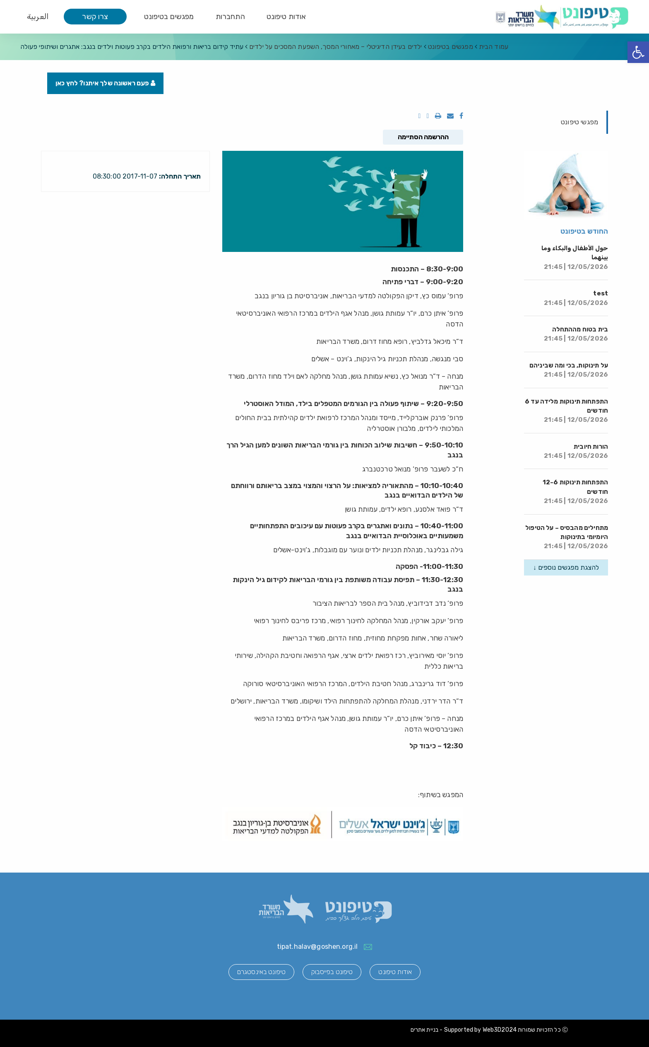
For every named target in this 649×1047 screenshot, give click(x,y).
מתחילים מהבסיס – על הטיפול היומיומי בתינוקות (566, 537)
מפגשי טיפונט (579, 122)
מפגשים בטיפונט (169, 16)
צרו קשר (95, 16)
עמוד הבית (493, 47)
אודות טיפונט (286, 16)
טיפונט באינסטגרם (261, 972)
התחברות (230, 16)
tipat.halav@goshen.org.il (317, 946)
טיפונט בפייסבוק (332, 972)
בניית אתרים (425, 1029)
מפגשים (450, 47)
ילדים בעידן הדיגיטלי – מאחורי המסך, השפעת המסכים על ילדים (335, 47)
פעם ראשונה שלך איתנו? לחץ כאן (105, 83)
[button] (638, 52)
